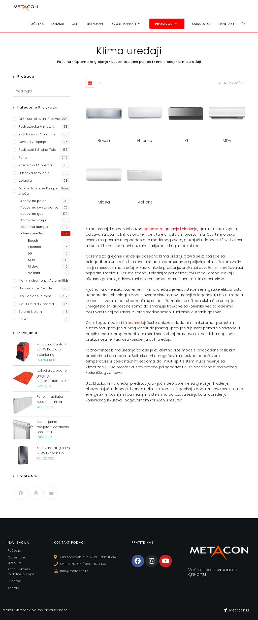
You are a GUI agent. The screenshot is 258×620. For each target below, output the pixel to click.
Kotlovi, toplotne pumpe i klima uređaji (144, 61)
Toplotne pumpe (34, 226)
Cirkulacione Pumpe (34, 296)
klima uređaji (134, 323)
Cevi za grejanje (32, 141)
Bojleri (23, 319)
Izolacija (25, 180)
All (243, 83)
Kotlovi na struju (33, 220)
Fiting (22, 157)
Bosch (33, 240)
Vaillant (34, 273)
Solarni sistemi (30, 311)
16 (230, 83)
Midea (33, 266)
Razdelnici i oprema (35, 165)
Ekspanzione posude (35, 288)
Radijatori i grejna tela (37, 149)
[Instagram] (36, 493)
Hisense (34, 246)
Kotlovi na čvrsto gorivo (39, 207)
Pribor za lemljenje (34, 173)
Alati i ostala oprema (36, 303)
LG (30, 253)
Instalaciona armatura (36, 134)
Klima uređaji (32, 233)
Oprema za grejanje (90, 61)
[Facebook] (20, 493)
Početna (63, 61)
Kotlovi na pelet (33, 200)
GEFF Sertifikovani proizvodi (40, 118)
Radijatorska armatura (36, 126)
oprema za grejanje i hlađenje (170, 229)
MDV (31, 259)
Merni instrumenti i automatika (43, 280)
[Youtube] (51, 493)
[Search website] (243, 24)
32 (236, 83)
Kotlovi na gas (31, 213)
